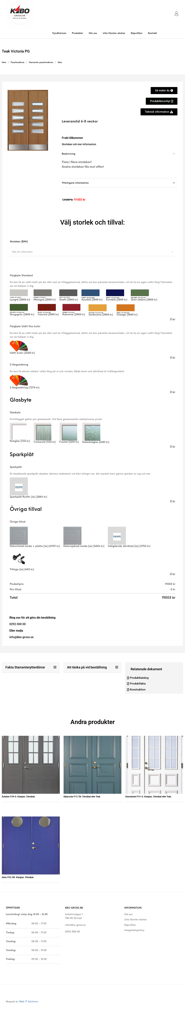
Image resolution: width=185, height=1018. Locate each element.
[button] (31, 667)
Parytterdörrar (17, 63)
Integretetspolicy (134, 930)
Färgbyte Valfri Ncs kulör (25, 326)
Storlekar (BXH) (19, 242)
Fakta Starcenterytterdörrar (25, 667)
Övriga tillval (17, 522)
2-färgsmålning (19, 364)
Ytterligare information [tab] (75, 183)
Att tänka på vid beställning (87, 667)
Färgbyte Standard (21, 275)
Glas (60, 63)
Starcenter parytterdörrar (41, 63)
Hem (4, 63)
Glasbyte (15, 412)
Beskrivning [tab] (68, 154)
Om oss (128, 914)
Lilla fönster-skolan (135, 920)
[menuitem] (59, 33)
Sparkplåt (16, 467)
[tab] (119, 163)
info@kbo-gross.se (75, 925)
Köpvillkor (130, 925)
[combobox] (92, 252)
